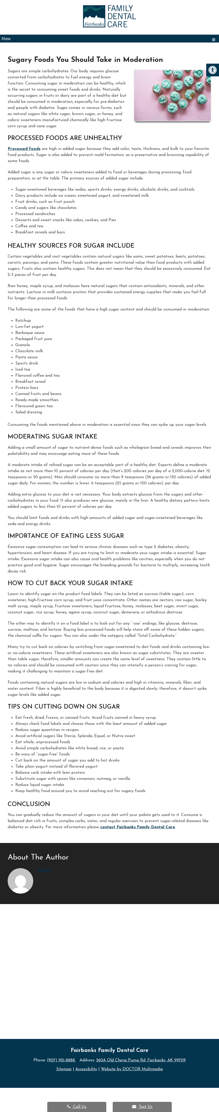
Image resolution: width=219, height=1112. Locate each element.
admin (44, 870)
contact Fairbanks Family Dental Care (137, 827)
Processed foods (24, 149)
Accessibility (86, 1069)
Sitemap (63, 1069)
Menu (6, 38)
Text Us (142, 1106)
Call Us (76, 1106)
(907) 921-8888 (61, 1060)
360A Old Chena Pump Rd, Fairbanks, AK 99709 (141, 1060)
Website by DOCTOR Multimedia (132, 1069)
